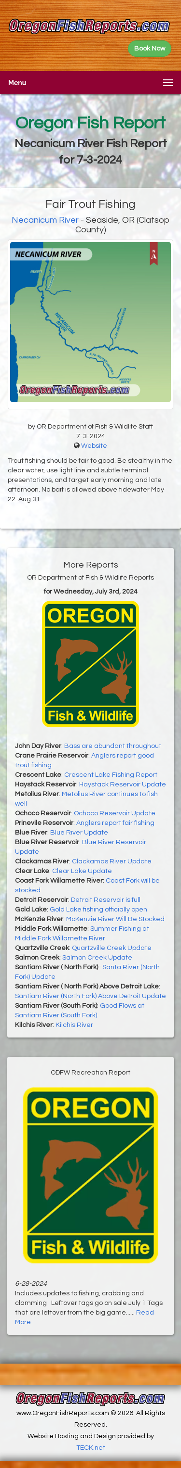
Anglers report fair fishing (115, 823)
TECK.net (90, 1447)
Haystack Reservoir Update (122, 784)
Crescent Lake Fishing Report (110, 775)
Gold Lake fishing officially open (98, 909)
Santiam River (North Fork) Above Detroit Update (90, 996)
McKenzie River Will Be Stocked (115, 919)
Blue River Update (79, 832)
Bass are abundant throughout (112, 746)
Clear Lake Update (82, 871)
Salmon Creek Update (97, 957)
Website (94, 446)
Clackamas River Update (112, 861)
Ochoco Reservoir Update (114, 813)
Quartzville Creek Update (112, 948)
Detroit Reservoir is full (105, 900)
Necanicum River (45, 220)
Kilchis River (74, 1025)
